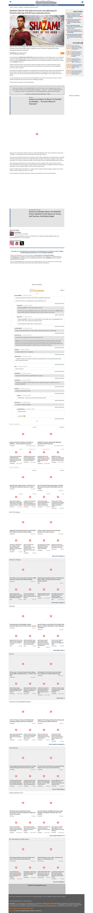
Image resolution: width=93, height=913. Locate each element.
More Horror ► (61, 698)
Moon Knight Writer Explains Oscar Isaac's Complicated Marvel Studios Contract (74, 27)
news (16, 7)
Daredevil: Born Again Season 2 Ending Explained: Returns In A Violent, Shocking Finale (74, 21)
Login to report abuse (59, 303)
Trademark (54, 896)
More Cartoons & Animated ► (57, 744)
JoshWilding (13, 52)
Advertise (63, 896)
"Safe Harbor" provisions (46, 252)
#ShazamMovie (31, 91)
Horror (63, 493)
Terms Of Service (27, 896)
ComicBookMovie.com (19, 261)
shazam (21, 7)
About (22, 896)
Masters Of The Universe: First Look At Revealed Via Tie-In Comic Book (74, 31)
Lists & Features (48, 5)
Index (14, 896)
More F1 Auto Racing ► (58, 789)
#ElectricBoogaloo (40, 91)
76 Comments (37, 290)
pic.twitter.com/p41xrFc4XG (53, 91)
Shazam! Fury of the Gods (20, 54)
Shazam (34, 427)
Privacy (44, 896)
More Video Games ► (59, 650)
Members (56, 5)
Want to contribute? (37, 283)
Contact (58, 896)
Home (11, 7)
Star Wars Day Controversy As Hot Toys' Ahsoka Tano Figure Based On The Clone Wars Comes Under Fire (74, 36)
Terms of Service (38, 255)
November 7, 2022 (45, 94)
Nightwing (62, 427)
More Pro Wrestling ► (59, 882)
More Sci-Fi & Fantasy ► (58, 556)
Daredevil (34, 470)
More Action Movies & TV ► (57, 835)
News (35, 5)
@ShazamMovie (30, 88)
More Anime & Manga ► (58, 602)
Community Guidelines (49, 255)
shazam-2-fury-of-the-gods (31, 7)
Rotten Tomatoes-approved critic (48, 236)
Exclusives (40, 5)
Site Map (18, 896)
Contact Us (11, 910)
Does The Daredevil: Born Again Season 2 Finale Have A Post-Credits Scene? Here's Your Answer (75, 15)
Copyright (49, 896)
